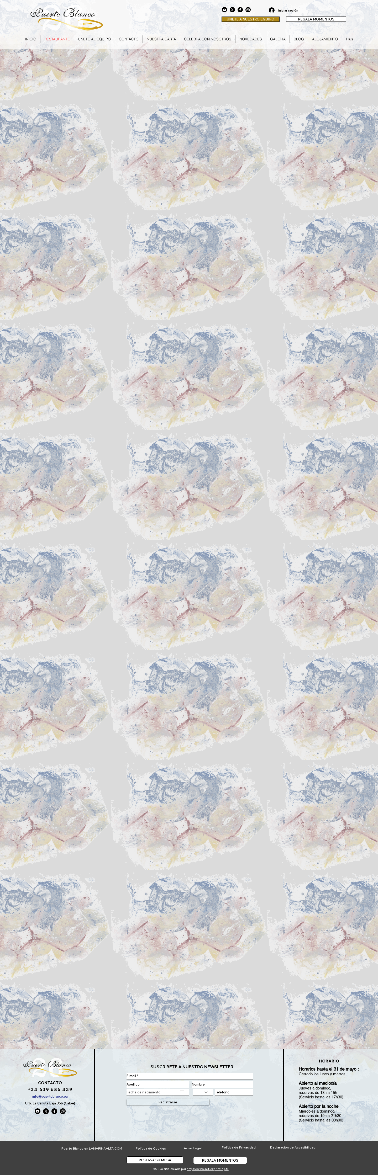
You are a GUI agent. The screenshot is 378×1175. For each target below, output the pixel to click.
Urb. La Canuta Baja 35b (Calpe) (50, 1103)
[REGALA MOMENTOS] (316, 19)
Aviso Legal (193, 1148)
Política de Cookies (151, 1148)
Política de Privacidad (239, 1147)
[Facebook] (240, 9)
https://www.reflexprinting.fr (207, 1169)
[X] (232, 9)
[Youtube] (224, 9)
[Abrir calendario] (182, 1092)
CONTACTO (50, 1082)
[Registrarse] (168, 1102)
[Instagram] (248, 9)
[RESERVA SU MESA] (155, 1160)
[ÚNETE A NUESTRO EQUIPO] (251, 19)
